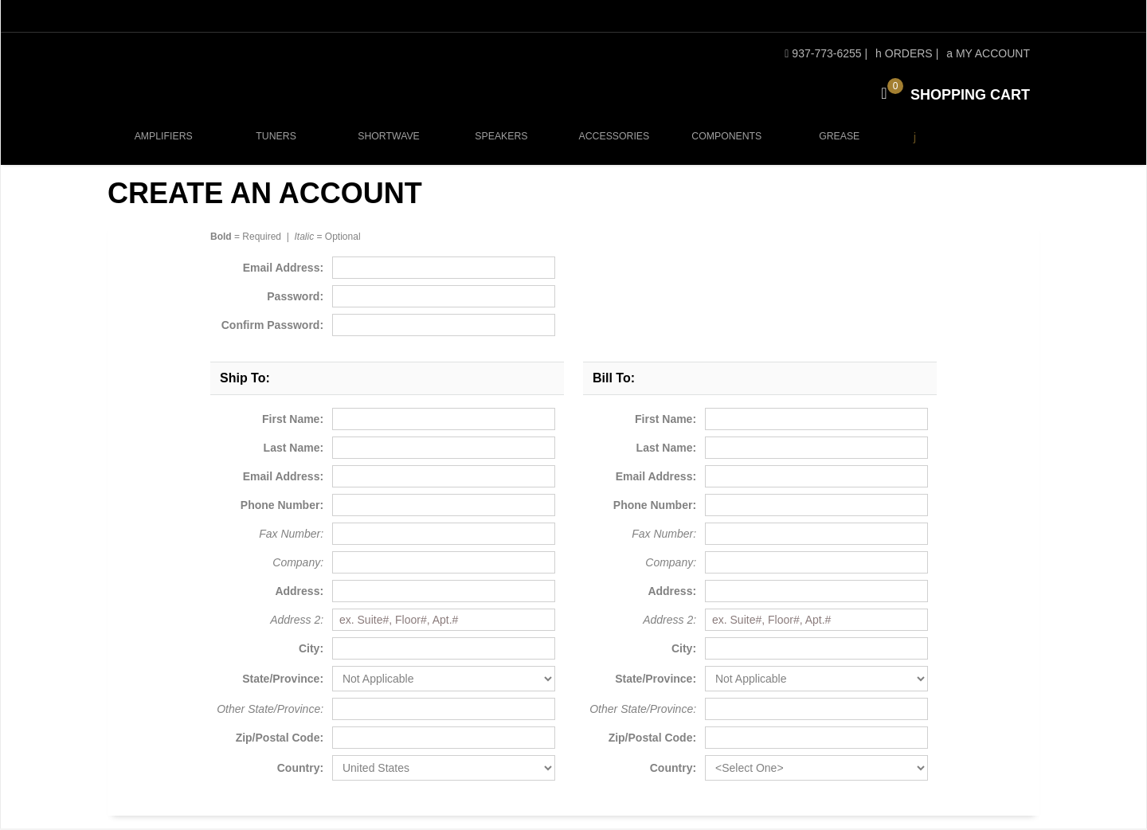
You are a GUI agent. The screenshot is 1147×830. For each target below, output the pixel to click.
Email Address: (283, 269)
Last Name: (293, 449)
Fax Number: (291, 535)
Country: (300, 769)
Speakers (498, 144)
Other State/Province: (270, 710)
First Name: (292, 420)
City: (311, 650)
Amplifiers (164, 144)
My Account (988, 53)
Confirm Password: (272, 326)
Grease (834, 144)
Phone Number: (282, 506)
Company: (297, 564)
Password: (295, 298)
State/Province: (282, 680)
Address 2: (296, 621)
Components (723, 144)
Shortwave (386, 144)
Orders (904, 53)
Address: (299, 592)
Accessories (611, 144)
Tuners (275, 144)
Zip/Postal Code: (279, 739)
